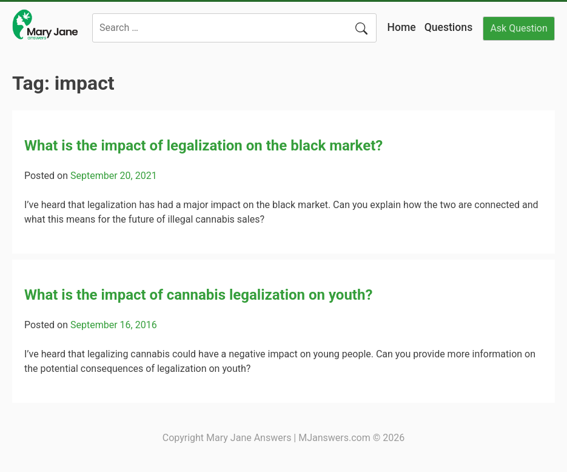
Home (401, 27)
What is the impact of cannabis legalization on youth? (198, 294)
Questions (448, 27)
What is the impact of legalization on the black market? (203, 145)
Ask (518, 28)
